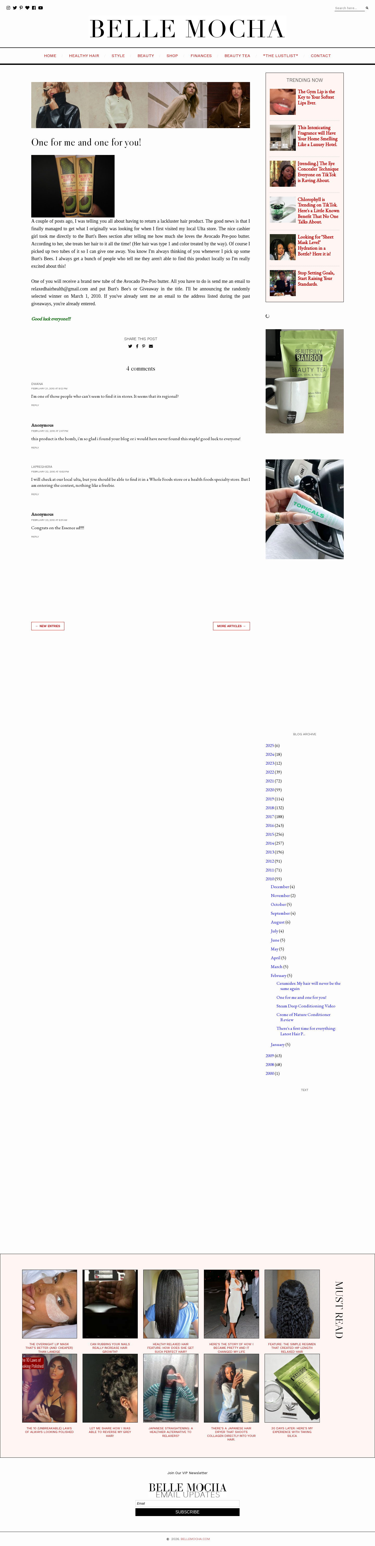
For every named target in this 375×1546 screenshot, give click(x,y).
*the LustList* (280, 55)
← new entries (47, 626)
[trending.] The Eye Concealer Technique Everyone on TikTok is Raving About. (318, 171)
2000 (270, 1073)
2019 (270, 799)
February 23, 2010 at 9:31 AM (49, 520)
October (279, 904)
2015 (270, 834)
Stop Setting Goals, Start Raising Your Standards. (316, 278)
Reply (35, 405)
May (275, 949)
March (277, 966)
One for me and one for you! (301, 997)
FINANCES (201, 55)
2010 (270, 879)
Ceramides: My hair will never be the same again (309, 985)
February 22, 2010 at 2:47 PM (49, 430)
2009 (270, 1055)
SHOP (172, 55)
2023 (270, 763)
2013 (270, 852)
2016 (270, 825)
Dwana (37, 384)
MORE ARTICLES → (231, 626)
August (278, 922)
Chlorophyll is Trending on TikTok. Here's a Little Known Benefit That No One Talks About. (318, 210)
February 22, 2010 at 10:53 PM (50, 471)
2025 (270, 745)
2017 (270, 816)
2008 (270, 1064)
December (280, 886)
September (281, 913)
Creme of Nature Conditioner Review (303, 1017)
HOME (50, 55)
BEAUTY (146, 55)
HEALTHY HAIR (84, 55)
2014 (270, 843)
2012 (270, 861)
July (275, 931)
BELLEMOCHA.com (195, 1539)
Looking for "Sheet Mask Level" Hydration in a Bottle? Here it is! (315, 245)
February (279, 975)
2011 (270, 870)
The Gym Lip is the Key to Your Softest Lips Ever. (316, 97)
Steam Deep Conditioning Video (306, 1006)
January (278, 1044)
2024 (270, 754)
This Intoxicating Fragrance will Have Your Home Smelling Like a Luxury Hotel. (318, 135)
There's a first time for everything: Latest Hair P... (306, 1030)
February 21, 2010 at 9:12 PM (49, 388)
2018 (270, 808)
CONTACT (321, 55)
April (276, 958)
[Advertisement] (140, 709)
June (275, 940)
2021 (270, 781)
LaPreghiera (41, 467)
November (281, 895)
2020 (270, 790)
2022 (270, 772)
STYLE (118, 55)
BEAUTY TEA (237, 55)
